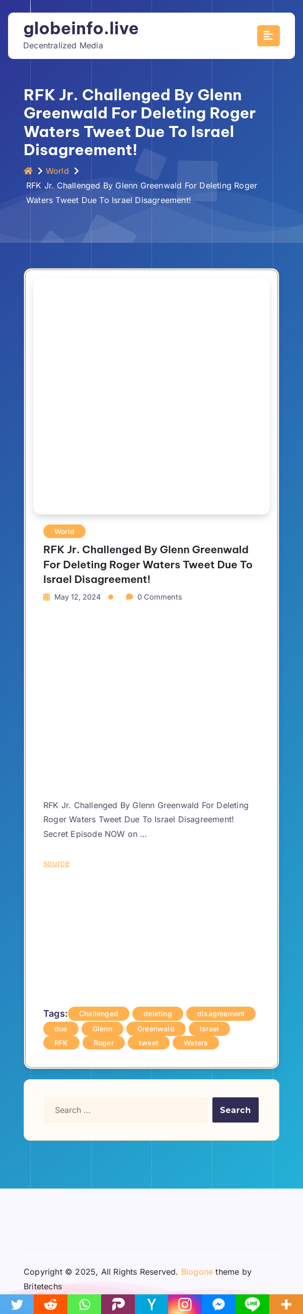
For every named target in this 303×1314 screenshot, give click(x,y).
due (60, 1028)
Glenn (102, 1028)
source (56, 863)
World (57, 171)
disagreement (221, 1013)
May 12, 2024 (77, 597)
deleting (157, 1013)
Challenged (98, 1013)
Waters (196, 1042)
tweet (149, 1042)
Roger (104, 1042)
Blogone (197, 1272)
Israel (209, 1028)
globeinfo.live (81, 28)
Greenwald (156, 1028)
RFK (61, 1042)
